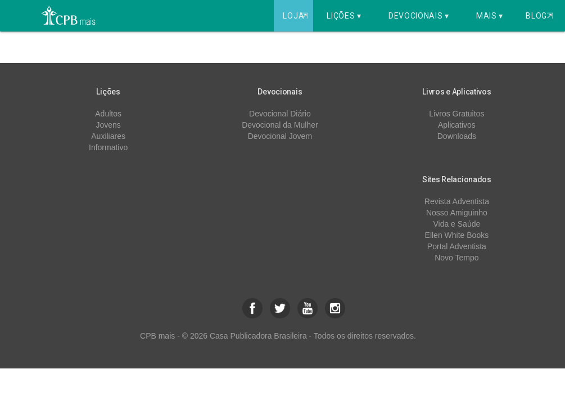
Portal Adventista (456, 246)
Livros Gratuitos (456, 113)
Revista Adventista (456, 201)
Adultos (108, 113)
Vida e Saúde (456, 223)
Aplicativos (457, 124)
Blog (539, 16)
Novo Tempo (456, 257)
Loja (296, 16)
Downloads (456, 136)
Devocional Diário (280, 113)
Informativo (108, 147)
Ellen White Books (457, 235)
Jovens (108, 124)
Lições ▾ (344, 15)
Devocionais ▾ (418, 15)
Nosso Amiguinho (456, 212)
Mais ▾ (489, 15)
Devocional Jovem (280, 136)
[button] (252, 308)
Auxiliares (108, 136)
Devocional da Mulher (280, 124)
